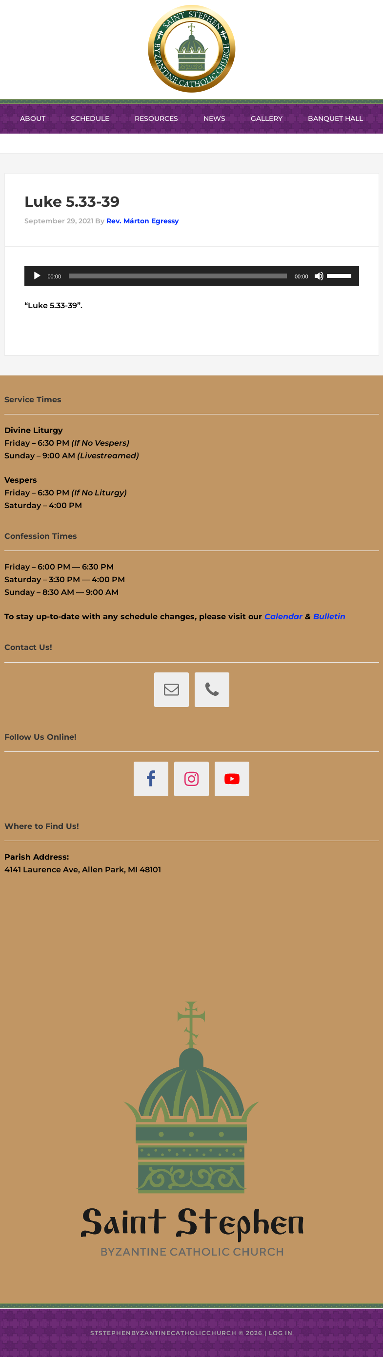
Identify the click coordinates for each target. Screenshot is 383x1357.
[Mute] (319, 276)
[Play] (37, 276)
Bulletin (329, 616)
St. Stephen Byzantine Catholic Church (192, 49)
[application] (191, 276)
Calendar (283, 616)
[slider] (178, 276)
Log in (281, 1333)
